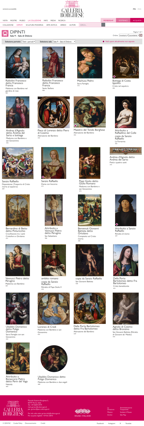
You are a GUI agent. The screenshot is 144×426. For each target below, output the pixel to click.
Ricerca (61, 20)
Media (53, 20)
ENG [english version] (139, 9)
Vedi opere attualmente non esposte (118, 41)
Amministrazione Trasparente (126, 408)
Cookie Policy (17, 423)
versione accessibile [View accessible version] (9, 9)
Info (46, 20)
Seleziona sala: (46, 41)
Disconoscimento (30, 423)
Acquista (137, 20)
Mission (110, 412)
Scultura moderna (34, 25)
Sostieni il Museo (126, 412)
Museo (22, 20)
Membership (108, 20)
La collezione (34, 20)
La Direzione (110, 408)
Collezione (8, 25)
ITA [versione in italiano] (134, 9)
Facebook (100, 423)
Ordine (115, 35)
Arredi (63, 25)
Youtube (128, 423)
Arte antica (51, 25)
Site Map (123, 414)
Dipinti (20, 25)
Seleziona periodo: (13, 41)
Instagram (111, 423)
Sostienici (123, 20)
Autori (72, 25)
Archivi (109, 414)
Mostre (13, 20)
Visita (5, 20)
